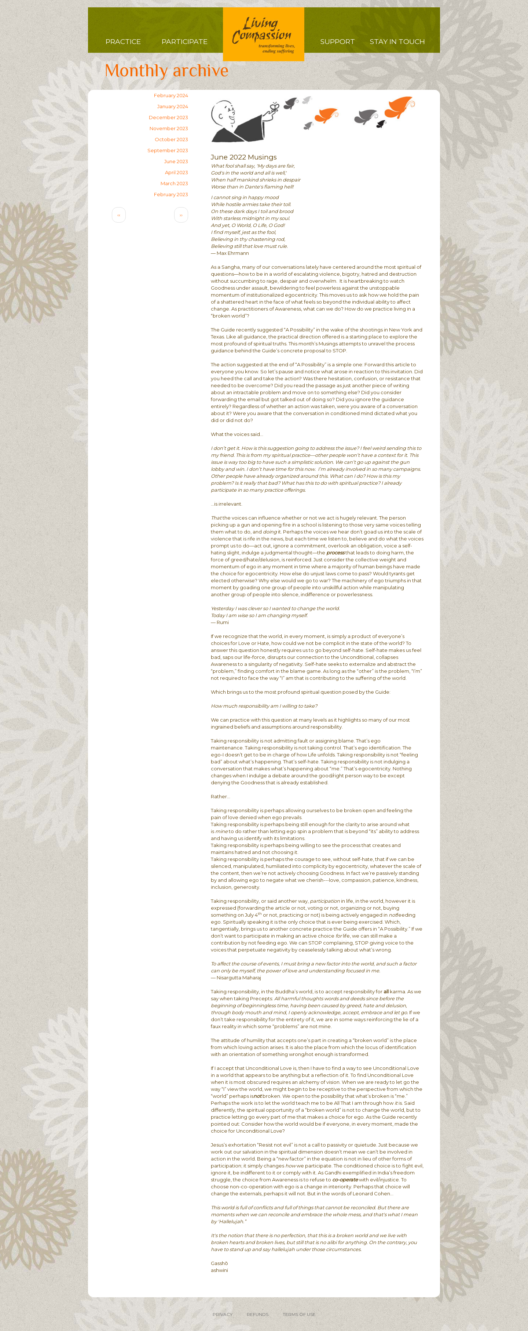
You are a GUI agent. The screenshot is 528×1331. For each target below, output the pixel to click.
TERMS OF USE (299, 1314)
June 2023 (176, 161)
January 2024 (172, 106)
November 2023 (169, 128)
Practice (123, 41)
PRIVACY (222, 1314)
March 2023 (174, 183)
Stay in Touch (397, 41)
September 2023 (167, 150)
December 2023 (168, 117)
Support (337, 41)
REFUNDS (257, 1314)
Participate (185, 41)
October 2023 (171, 139)
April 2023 (176, 172)
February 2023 (171, 194)
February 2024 (171, 95)
